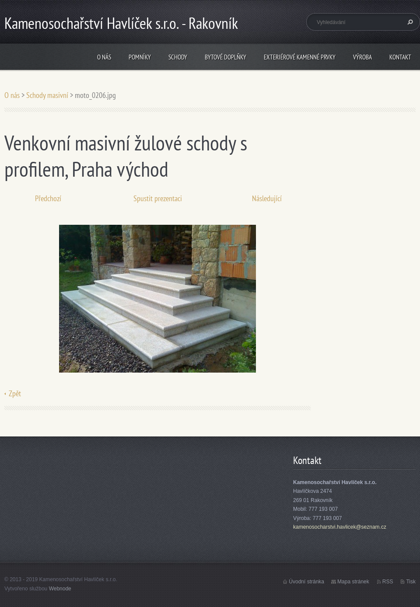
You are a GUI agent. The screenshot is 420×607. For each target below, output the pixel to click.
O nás (104, 57)
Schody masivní (47, 95)
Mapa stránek (353, 582)
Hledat (409, 21)
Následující (267, 198)
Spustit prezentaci (157, 198)
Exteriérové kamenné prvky (300, 57)
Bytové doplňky (225, 57)
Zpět (15, 393)
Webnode (60, 589)
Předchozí (48, 198)
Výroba (362, 57)
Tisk (411, 582)
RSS (387, 582)
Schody (177, 57)
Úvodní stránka (306, 582)
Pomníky (140, 57)
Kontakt (400, 57)
